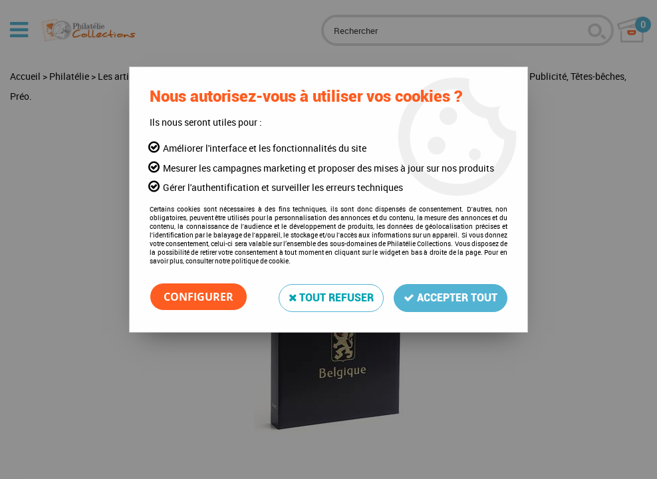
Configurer (198, 296)
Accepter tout (450, 296)
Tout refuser (329, 296)
